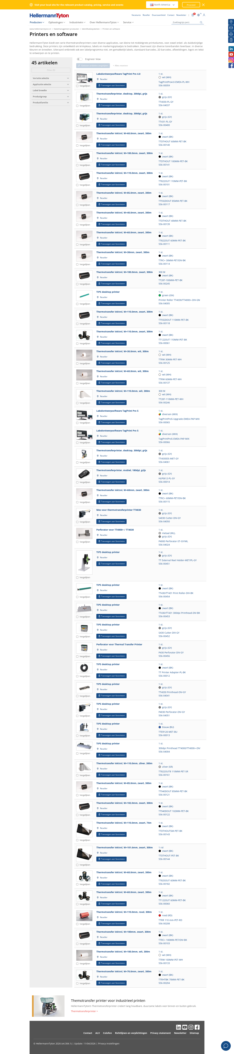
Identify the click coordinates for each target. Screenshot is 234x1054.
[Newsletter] (231, 28)
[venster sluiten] (203, 5)
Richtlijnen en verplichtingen (131, 1033)
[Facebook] (231, 65)
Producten (36, 22)
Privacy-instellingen (108, 1043)
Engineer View (93, 59)
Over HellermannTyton (103, 22)
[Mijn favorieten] (231, 40)
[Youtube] (231, 54)
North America (162, 4)
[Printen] (231, 34)
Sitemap (194, 1033)
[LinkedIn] (231, 48)
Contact (87, 1033)
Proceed (191, 4)
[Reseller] (231, 22)
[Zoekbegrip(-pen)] (187, 22)
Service (127, 22)
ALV (97, 1033)
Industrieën (76, 22)
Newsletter (180, 1033)
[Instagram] (231, 60)
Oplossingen (55, 22)
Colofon (107, 1033)
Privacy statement (160, 1033)
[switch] (80, 59)
